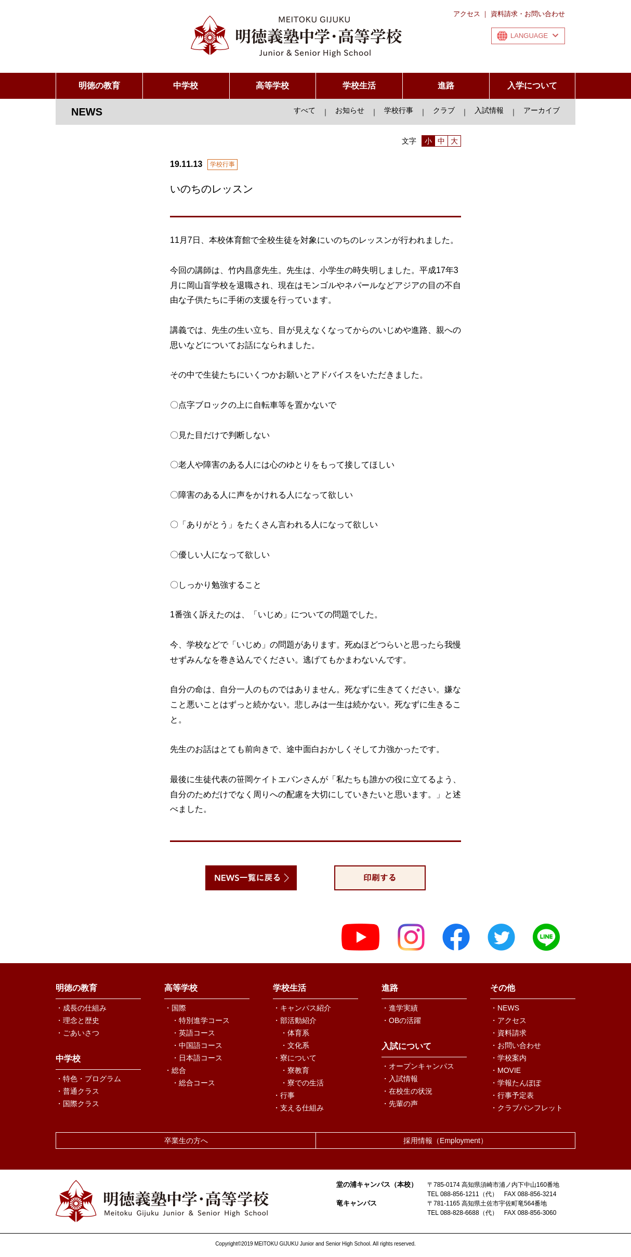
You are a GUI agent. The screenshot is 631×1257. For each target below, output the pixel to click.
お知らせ (349, 110)
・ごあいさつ (77, 1033)
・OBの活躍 (401, 1020)
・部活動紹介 (295, 1020)
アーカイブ (541, 110)
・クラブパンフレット (526, 1108)
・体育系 (294, 1033)
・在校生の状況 (407, 1091)
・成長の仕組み (81, 1008)
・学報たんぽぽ (515, 1083)
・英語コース (193, 1033)
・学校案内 (508, 1058)
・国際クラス (77, 1103)
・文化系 (294, 1045)
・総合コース (193, 1083)
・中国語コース (197, 1045)
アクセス (466, 14)
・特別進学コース (201, 1020)
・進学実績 (400, 1008)
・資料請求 (508, 1033)
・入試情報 (400, 1078)
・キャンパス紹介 (302, 1008)
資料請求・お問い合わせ (528, 14)
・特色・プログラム (88, 1078)
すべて (305, 110)
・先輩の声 (400, 1103)
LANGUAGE (534, 36)
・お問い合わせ (515, 1045)
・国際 (175, 1008)
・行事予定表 (512, 1095)
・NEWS (504, 1008)
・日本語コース (197, 1058)
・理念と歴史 (77, 1020)
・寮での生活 (302, 1083)
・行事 (284, 1095)
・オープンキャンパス (418, 1066)
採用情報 (445, 1140)
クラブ (444, 110)
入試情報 (489, 110)
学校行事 (398, 110)
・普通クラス (77, 1091)
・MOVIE (505, 1070)
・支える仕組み (298, 1108)
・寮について (295, 1058)
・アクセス (508, 1020)
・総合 (175, 1070)
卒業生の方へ (186, 1140)
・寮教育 (294, 1070)
